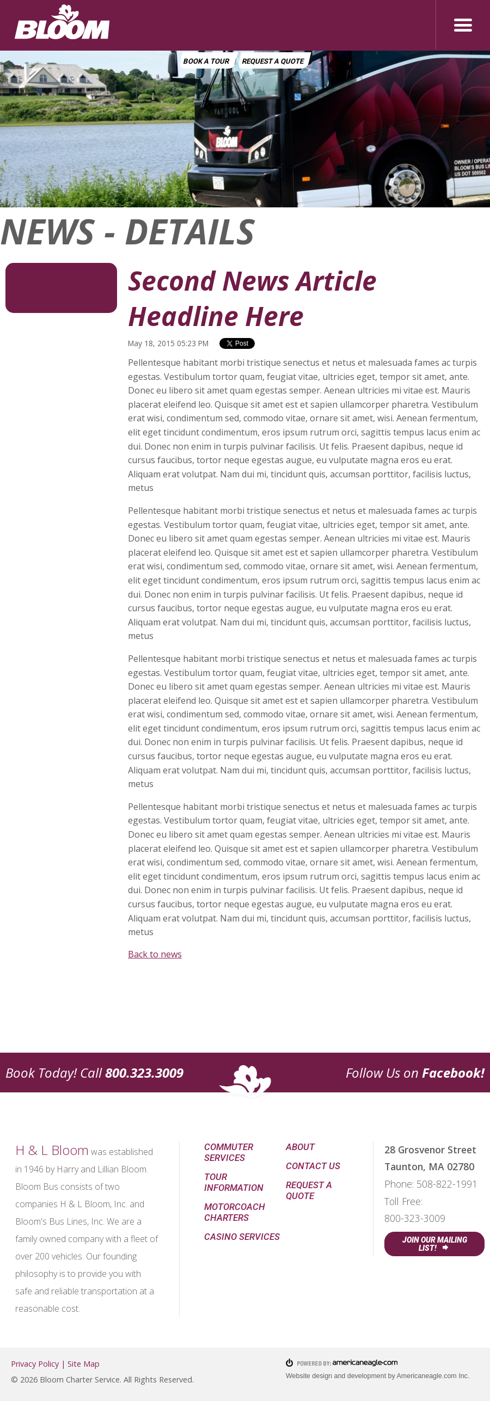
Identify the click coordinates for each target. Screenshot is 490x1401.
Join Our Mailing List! (434, 1244)
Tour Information (234, 1182)
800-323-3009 (414, 1218)
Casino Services (242, 1236)
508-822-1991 (446, 1183)
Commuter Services (228, 1152)
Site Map (84, 1364)
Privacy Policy (35, 1364)
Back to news (155, 954)
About (300, 1146)
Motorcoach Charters (234, 1212)
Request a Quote (272, 61)
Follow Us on (415, 1073)
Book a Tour (206, 61)
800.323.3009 (144, 1073)
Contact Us (313, 1165)
